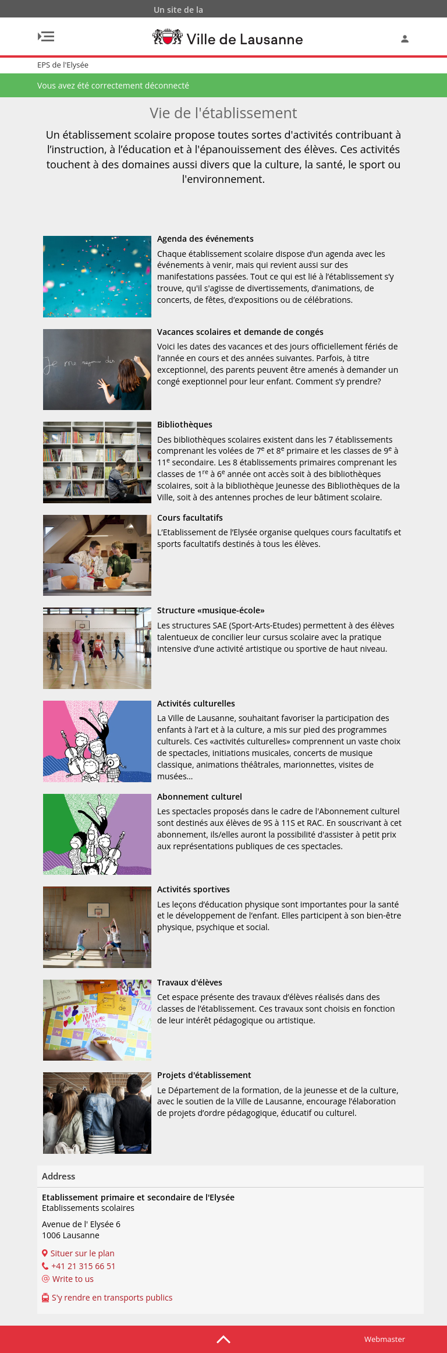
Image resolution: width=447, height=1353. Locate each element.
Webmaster (384, 1339)
